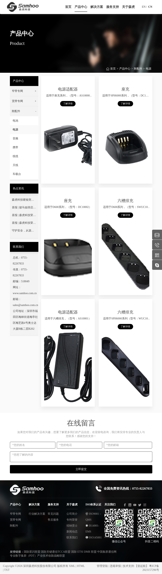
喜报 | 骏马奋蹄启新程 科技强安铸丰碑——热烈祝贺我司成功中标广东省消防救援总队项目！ (24, 208)
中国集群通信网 (107, 551)
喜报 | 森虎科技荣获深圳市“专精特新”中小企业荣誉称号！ (24, 223)
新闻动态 (72, 531)
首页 (113, 71)
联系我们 (72, 537)
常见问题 (53, 513)
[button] (24, 91)
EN (144, 6)
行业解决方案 (37, 513)
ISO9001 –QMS (93, 516)
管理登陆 (102, 566)
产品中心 (124, 71)
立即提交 (81, 469)
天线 (15, 165)
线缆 (15, 156)
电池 (15, 120)
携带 (15, 147)
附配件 (138, 71)
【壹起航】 (142, 566)
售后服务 (53, 519)
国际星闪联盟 (32, 551)
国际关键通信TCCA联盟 (55, 551)
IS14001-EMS (92, 528)
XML (72, 566)
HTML (81, 566)
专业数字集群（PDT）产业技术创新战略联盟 (37, 555)
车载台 (17, 174)
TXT (6, 569)
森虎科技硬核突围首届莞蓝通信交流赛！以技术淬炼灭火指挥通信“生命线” (23, 200)
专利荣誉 (72, 519)
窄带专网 (15, 513)
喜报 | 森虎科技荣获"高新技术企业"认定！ (24, 216)
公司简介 (72, 513)
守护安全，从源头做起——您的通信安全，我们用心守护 (23, 231)
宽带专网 (15, 519)
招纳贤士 (72, 525)
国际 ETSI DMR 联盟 (84, 551)
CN (150, 6)
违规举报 (115, 566)
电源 (148, 71)
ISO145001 (93, 537)
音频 (15, 138)
